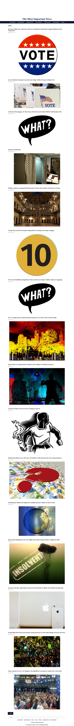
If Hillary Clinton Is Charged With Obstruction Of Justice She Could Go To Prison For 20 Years (34, 188)
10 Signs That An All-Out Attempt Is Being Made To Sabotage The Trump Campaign (31, 230)
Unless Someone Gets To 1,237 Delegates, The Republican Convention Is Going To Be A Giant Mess (35, 671)
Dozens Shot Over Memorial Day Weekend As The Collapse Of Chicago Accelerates (30, 364)
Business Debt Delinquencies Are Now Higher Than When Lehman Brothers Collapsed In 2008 (33, 540)
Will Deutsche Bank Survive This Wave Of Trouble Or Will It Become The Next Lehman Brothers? (35, 458)
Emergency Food (29, 22)
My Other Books (21, 22)
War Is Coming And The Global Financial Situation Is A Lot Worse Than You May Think (32, 317)
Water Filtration (38, 22)
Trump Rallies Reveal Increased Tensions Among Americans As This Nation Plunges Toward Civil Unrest (36, 632)
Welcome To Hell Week (14, 149)
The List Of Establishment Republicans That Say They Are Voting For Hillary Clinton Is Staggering (35, 279)
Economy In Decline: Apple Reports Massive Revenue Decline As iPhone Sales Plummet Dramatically (35, 588)
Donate (63, 22)
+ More (10, 713)
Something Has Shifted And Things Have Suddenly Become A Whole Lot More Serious (31, 502)
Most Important (56, 22)
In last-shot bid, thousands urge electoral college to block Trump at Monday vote (31, 80)
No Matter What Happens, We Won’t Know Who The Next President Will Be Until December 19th (34, 112)
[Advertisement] (37, 9)
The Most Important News (37, 18)
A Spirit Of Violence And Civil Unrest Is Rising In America (24, 408)
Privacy (40, 719)
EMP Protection (47, 22)
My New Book (12, 22)
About (36, 719)
